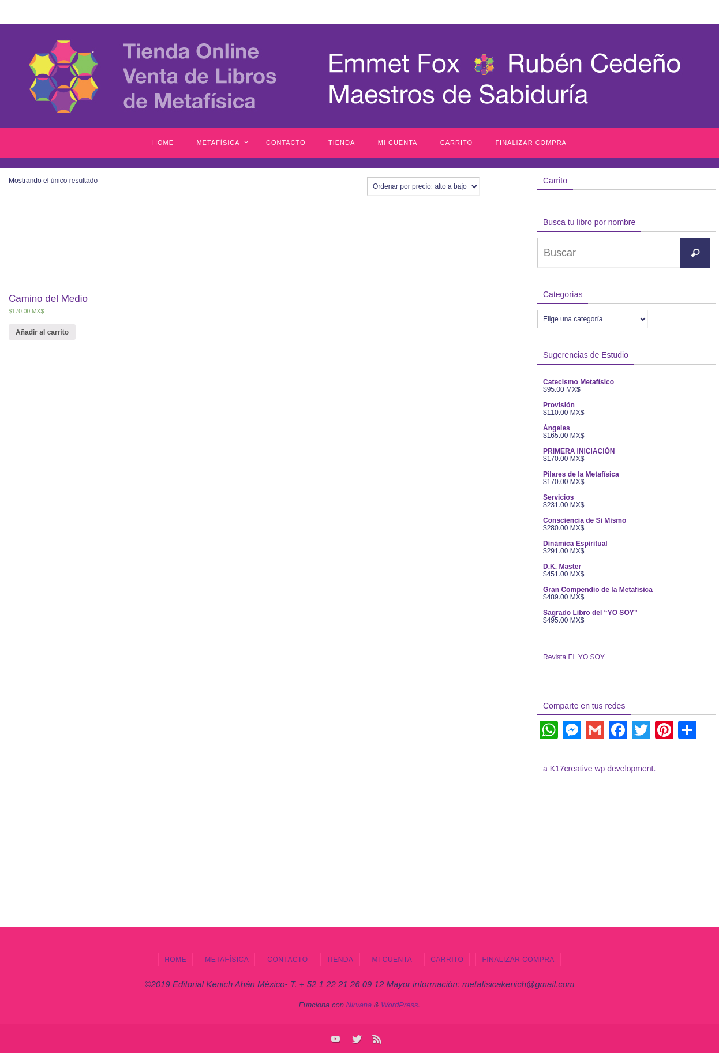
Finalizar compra (518, 959)
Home (175, 959)
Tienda (340, 959)
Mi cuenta (392, 959)
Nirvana (359, 1004)
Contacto (287, 959)
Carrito (446, 959)
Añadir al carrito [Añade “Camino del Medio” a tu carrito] (42, 332)
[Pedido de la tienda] (423, 186)
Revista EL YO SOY (574, 657)
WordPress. (400, 1004)
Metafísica (227, 959)
